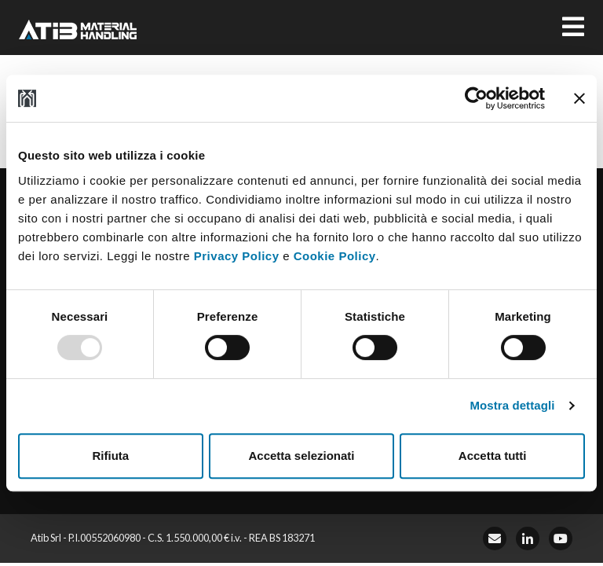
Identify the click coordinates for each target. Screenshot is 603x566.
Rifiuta (110, 455)
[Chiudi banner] (579, 98)
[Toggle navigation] (573, 27)
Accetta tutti (493, 455)
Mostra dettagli (512, 405)
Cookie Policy (335, 256)
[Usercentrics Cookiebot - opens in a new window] (476, 98)
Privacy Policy (237, 256)
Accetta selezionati (301, 455)
